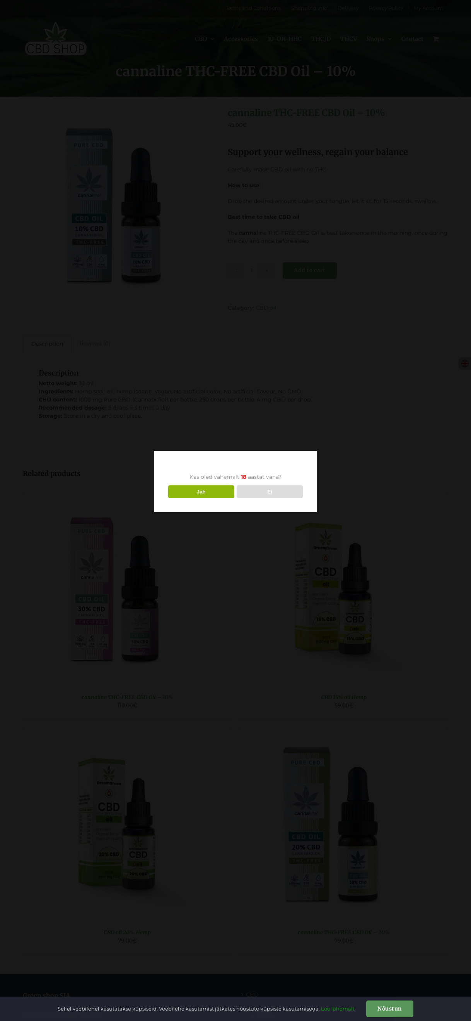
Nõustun (389, 1008)
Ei (269, 492)
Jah (201, 492)
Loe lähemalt (338, 1009)
